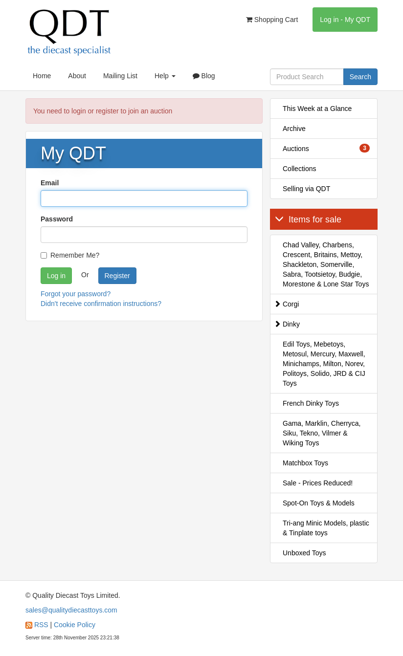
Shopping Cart (272, 19)
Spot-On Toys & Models (319, 503)
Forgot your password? (76, 294)
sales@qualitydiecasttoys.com (71, 610)
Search (360, 77)
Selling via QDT (306, 189)
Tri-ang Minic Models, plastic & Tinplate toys (326, 528)
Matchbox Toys (305, 463)
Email (50, 183)
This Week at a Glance (317, 108)
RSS (41, 625)
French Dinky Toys (311, 403)
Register (117, 276)
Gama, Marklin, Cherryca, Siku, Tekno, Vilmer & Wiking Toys (321, 433)
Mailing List (120, 76)
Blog (204, 76)
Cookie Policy (74, 625)
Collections (299, 169)
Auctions (326, 148)
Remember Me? (70, 255)
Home (42, 76)
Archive (294, 128)
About (77, 76)
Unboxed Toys (304, 553)
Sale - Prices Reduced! (318, 483)
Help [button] (165, 76)
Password (57, 219)
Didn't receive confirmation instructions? (101, 303)
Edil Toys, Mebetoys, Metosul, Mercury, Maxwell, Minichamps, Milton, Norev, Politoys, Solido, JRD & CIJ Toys (324, 363)
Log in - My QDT (345, 19)
